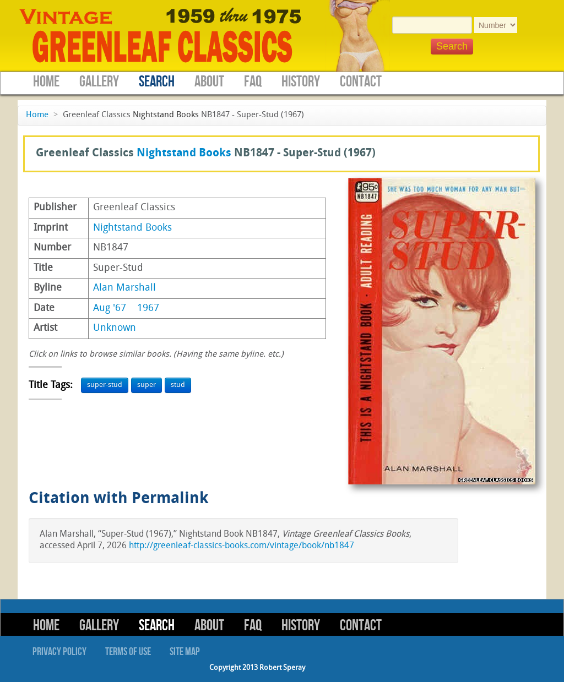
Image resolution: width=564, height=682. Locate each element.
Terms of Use (128, 651)
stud (178, 385)
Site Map (185, 651)
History (300, 82)
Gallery (99, 82)
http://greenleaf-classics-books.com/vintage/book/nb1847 (241, 546)
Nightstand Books (166, 115)
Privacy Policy (59, 651)
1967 (148, 308)
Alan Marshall (124, 288)
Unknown (114, 328)
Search (157, 82)
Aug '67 (109, 308)
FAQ (253, 82)
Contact (361, 82)
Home (46, 82)
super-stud (104, 385)
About (209, 82)
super (146, 385)
